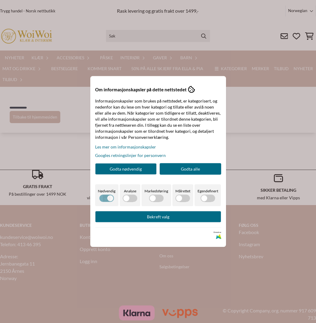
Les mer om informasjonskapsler (125, 146)
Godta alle (190, 168)
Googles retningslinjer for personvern (130, 155)
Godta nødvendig (126, 168)
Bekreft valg (158, 216)
